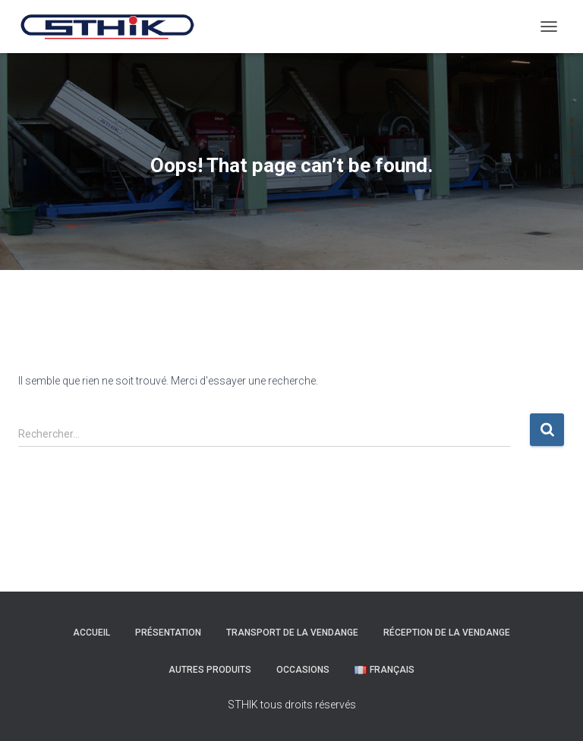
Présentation (168, 632)
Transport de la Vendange (292, 632)
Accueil (91, 632)
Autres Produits (210, 669)
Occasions (302, 669)
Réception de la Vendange (446, 632)
